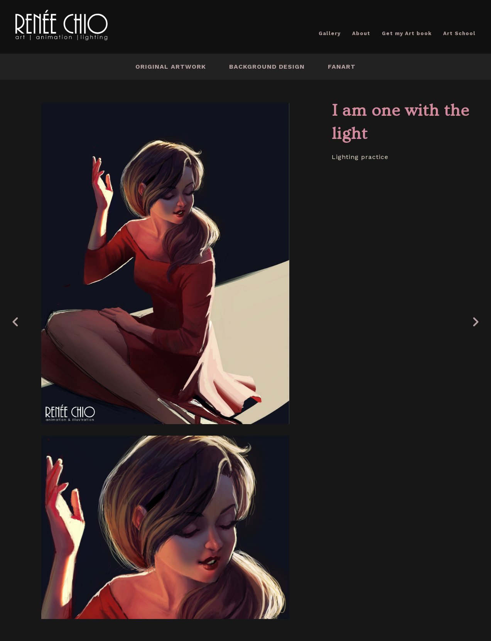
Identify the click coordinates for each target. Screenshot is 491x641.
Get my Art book (407, 33)
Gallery (330, 33)
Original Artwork (170, 66)
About (361, 33)
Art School (459, 33)
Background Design (267, 66)
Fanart (342, 66)
